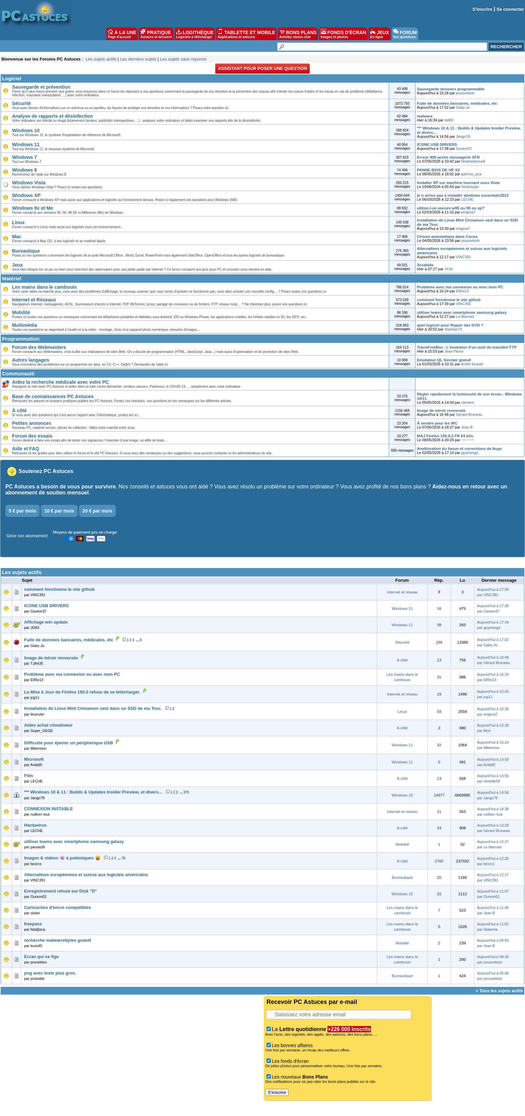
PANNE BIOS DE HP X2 (438, 170)
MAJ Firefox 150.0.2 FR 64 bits (445, 436)
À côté (19, 410)
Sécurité (21, 103)
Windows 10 (26, 130)
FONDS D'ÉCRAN (343, 34)
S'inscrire (482, 9)
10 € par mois (59, 511)
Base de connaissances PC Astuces (52, 396)
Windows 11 (26, 144)
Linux (18, 222)
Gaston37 (464, 149)
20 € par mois (97, 511)
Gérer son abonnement (27, 536)
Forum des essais (32, 436)
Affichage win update (46, 622)
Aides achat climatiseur (48, 725)
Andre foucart (472, 364)
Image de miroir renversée (441, 410)
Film (28, 775)
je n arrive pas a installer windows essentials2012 (463, 195)
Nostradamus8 (473, 161)
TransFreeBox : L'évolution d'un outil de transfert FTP (467, 347)
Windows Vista (29, 182)
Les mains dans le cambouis (44, 287)
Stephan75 (453, 329)
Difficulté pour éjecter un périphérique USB (68, 742)
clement (467, 402)
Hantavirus (35, 825)
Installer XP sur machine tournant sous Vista (458, 182)
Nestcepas (469, 187)
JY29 (448, 269)
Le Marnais (465, 316)
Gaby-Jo (463, 107)
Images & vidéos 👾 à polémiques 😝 (62, 857)
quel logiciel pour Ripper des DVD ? (450, 325)
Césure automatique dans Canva (447, 236)
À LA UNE (122, 34)
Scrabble (425, 265)
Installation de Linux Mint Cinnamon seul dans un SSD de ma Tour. (93, 708)
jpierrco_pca (471, 174)
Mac (16, 236)
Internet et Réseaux (34, 299)
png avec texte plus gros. (50, 972)
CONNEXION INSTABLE (48, 808)
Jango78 (463, 136)
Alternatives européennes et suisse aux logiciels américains (86, 874)
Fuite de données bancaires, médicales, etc (457, 103)
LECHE (467, 199)
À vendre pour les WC (437, 423)
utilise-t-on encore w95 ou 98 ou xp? (450, 208)
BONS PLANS (298, 34)
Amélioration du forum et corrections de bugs (459, 448)
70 (123, 858)
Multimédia (24, 325)
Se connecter (510, 9)
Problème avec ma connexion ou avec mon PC (460, 287)
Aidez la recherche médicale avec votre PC (60, 382)
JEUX (379, 34)
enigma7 (468, 212)
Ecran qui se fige (41, 956)
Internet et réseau (402, 592)
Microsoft (34, 759)
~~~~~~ (467, 440)
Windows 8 (24, 170)
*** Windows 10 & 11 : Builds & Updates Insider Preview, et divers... (93, 792)
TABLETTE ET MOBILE (246, 34)
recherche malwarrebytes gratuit (57, 940)
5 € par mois (22, 511)
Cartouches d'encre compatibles (57, 907)
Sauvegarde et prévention (41, 87)
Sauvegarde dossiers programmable (450, 89)
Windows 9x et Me (32, 208)
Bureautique (26, 251)
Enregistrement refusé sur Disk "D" (60, 891)
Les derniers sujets (138, 59)
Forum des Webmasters (39, 347)
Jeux (17, 265)
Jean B (466, 427)
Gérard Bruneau (469, 414)
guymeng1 (469, 453)
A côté (402, 660)
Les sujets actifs (100, 59)
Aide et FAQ (25, 448)
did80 (448, 120)
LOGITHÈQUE (195, 34)
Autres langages (30, 360)
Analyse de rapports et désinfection (52, 116)
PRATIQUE (156, 34)
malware (425, 116)
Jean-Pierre (453, 351)
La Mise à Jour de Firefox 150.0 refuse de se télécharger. (82, 691)
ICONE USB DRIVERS (437, 144)
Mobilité (21, 312)
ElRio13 (462, 291)
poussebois (465, 93)
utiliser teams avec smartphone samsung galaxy (462, 312)
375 (186, 792)
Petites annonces (31, 423)
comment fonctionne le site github (448, 299)
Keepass (33, 923)
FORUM (405, 34)
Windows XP (26, 195)
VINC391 (463, 257)
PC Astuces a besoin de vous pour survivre (60, 486)
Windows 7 (24, 157)
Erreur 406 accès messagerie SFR (448, 157)
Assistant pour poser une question (262, 68)
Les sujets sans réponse (183, 59)
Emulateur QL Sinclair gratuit (444, 360)
